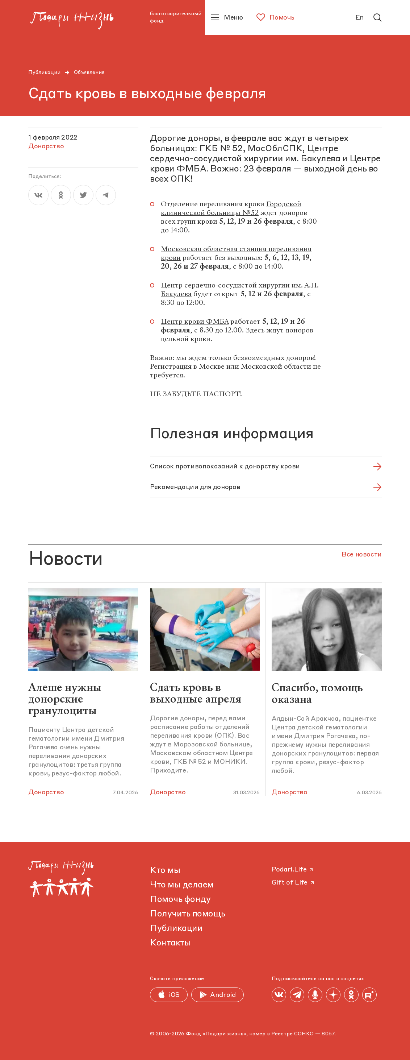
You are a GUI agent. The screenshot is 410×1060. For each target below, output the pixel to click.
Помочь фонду (180, 899)
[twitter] (83, 195)
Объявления (89, 72)
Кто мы (165, 870)
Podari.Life (293, 869)
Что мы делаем (182, 885)
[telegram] (106, 195)
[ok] (61, 195)
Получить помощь (187, 914)
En (359, 18)
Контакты (170, 943)
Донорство (46, 792)
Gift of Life (293, 882)
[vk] (38, 195)
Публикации (44, 72)
